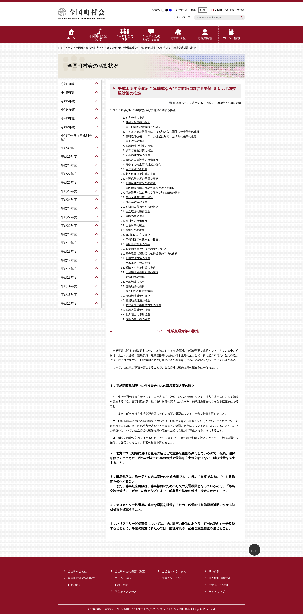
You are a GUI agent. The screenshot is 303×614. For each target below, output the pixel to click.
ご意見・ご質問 (218, 584)
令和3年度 (68, 118)
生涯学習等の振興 (136, 169)
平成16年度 (69, 269)
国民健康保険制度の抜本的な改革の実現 (150, 187)
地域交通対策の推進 (138, 258)
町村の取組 (75, 584)
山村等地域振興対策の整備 (142, 272)
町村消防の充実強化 (138, 234)
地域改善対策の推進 (138, 309)
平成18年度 (69, 251)
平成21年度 (69, 225)
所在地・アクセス (126, 591)
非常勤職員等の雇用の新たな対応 (146, 248)
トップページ (65, 47)
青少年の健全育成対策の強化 (143, 164)
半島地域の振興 (135, 281)
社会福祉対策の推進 (138, 155)
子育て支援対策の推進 (139, 150)
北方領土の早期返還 (138, 314)
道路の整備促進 (135, 216)
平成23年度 (69, 208)
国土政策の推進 (135, 141)
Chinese (229, 9)
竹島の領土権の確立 (138, 319)
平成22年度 (69, 217)
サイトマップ (183, 17)
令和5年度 (68, 101)
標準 (193, 10)
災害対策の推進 (135, 230)
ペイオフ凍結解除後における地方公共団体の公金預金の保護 (162, 131)
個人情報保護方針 (219, 578)
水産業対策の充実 (136, 202)
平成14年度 (69, 286)
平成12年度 (69, 303)
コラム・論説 (123, 578)
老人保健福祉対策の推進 (141, 173)
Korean (240, 9)
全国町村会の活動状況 (88, 47)
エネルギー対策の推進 (139, 263)
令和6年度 (68, 92)
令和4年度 (68, 109)
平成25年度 (69, 191)
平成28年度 (69, 165)
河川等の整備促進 (136, 220)
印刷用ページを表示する (188, 102)
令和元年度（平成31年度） (76, 137)
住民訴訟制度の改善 (138, 244)
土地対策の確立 (135, 225)
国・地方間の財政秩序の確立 (143, 127)
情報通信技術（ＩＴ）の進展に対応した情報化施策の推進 (161, 136)
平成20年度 (69, 234)
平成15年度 (69, 277)
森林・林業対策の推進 (139, 197)
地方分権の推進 (135, 117)
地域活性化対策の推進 (139, 145)
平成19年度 (69, 243)
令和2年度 (68, 127)
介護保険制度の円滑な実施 (142, 178)
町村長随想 (121, 584)
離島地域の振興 (135, 286)
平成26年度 (69, 182)
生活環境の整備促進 (138, 211)
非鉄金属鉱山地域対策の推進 (143, 305)
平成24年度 (69, 199)
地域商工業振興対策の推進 (142, 206)
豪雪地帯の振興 (135, 277)
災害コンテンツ (171, 578)
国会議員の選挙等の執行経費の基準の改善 (151, 253)
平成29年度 (69, 156)
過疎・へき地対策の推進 (141, 267)
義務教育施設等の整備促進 (142, 159)
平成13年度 (69, 294)
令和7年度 (68, 84)
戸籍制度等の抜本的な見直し (143, 239)
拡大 (202, 10)
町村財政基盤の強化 (138, 122)
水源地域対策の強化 (138, 295)
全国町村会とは (77, 571)
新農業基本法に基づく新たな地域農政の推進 (153, 192)
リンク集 (214, 571)
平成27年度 (69, 174)
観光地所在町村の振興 (139, 291)
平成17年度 (69, 260)
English (218, 9)
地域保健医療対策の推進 (141, 183)
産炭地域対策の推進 (138, 300)
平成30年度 (69, 148)
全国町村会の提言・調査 (130, 571)
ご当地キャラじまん (174, 571)
